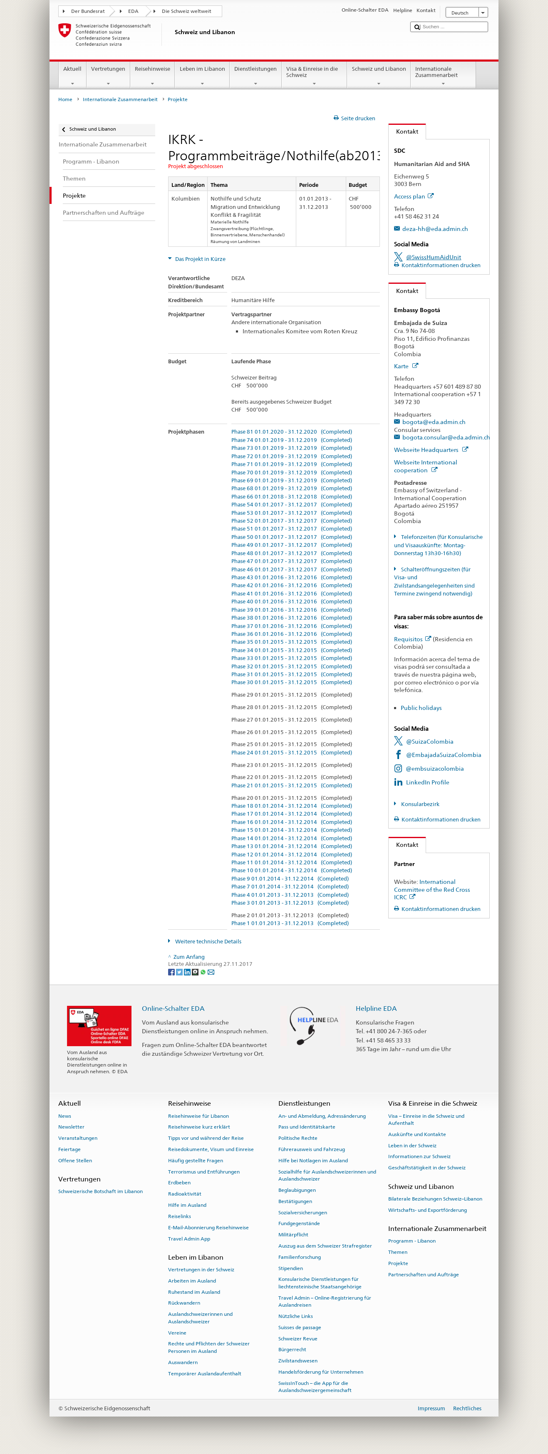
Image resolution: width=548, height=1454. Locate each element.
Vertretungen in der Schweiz (201, 1270)
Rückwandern (184, 1303)
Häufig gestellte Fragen (195, 1161)
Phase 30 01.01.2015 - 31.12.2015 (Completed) (291, 682)
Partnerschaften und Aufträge (423, 1274)
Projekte (398, 1263)
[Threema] (196, 972)
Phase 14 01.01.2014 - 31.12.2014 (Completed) (291, 838)
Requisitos (412, 639)
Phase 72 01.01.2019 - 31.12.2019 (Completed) (291, 456)
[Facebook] (172, 972)
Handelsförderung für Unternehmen (320, 1372)
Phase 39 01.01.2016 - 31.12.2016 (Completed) (291, 610)
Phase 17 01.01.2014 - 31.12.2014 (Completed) (291, 814)
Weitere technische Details (207, 941)
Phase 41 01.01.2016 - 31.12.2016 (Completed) (291, 594)
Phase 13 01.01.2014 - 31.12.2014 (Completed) (291, 846)
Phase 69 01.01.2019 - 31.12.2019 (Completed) (291, 481)
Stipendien (290, 1268)
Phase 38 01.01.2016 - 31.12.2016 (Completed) (291, 618)
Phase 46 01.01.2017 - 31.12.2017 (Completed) (291, 570)
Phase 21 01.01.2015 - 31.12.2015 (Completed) (291, 786)
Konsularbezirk (419, 804)
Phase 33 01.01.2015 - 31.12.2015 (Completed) (291, 658)
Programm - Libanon (412, 1241)
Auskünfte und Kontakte (417, 1134)
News (64, 1116)
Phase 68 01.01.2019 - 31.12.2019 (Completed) (291, 488)
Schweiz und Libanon (378, 76)
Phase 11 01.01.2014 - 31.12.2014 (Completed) (291, 863)
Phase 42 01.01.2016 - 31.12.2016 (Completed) (291, 585)
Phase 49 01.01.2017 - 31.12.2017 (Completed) (291, 545)
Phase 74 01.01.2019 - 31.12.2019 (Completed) (291, 440)
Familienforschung (299, 1257)
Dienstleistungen (255, 76)
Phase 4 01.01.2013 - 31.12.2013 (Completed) (290, 895)
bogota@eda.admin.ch (434, 421)
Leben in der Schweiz (412, 1146)
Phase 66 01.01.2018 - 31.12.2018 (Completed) (291, 497)
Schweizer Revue (297, 1338)
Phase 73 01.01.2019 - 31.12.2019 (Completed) (291, 448)
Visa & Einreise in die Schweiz (314, 76)
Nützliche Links (295, 1316)
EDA (133, 11)
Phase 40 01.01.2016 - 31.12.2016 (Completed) (291, 602)
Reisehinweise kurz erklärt (199, 1127)
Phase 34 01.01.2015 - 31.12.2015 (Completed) (291, 650)
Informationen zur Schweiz (419, 1156)
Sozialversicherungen (302, 1212)
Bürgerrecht (292, 1349)
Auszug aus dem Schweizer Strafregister (325, 1246)
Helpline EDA (376, 1008)
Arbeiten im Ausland (192, 1281)
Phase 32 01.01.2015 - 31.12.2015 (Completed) (291, 667)
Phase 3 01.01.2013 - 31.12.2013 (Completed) (290, 903)
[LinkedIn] (188, 972)
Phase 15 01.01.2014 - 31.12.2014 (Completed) (291, 830)
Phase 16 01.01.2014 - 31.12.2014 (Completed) (291, 822)
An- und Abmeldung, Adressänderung (322, 1116)
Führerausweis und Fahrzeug (311, 1149)
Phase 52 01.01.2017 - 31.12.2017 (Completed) (291, 521)
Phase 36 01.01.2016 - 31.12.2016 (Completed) (291, 634)
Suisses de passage (299, 1327)
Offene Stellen (75, 1161)
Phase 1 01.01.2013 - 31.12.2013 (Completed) (290, 923)
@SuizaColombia (430, 741)
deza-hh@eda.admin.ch (435, 228)
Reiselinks (179, 1216)
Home (65, 99)
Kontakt (403, 131)
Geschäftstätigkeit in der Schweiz (427, 1168)
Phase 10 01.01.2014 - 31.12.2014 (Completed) (291, 870)
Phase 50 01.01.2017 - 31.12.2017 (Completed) (291, 537)
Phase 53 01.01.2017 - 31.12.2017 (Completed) (291, 513)
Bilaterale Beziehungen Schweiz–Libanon (435, 1199)
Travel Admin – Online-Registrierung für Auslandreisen (324, 1301)
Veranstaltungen (77, 1138)
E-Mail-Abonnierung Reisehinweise (208, 1228)
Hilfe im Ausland (187, 1205)
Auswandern (183, 1362)
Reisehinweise (153, 76)
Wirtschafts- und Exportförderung (427, 1210)
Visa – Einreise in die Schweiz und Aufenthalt (426, 1119)
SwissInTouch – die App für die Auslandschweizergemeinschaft (315, 1386)
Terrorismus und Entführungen (204, 1171)
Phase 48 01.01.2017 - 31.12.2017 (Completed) (291, 553)
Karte (406, 366)
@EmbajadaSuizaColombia (443, 754)
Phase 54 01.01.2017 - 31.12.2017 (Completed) (291, 505)
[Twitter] (180, 972)
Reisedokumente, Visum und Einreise (211, 1149)
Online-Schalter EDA (173, 1008)
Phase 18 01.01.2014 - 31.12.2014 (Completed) (291, 806)
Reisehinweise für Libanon (198, 1116)
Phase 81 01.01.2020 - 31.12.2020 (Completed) (291, 432)
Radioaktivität (184, 1194)
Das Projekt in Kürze (200, 259)
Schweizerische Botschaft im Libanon (100, 1191)
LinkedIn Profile (427, 782)
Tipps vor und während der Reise (206, 1138)
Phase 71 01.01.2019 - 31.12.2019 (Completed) (291, 464)
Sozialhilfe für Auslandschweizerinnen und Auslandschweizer (327, 1175)
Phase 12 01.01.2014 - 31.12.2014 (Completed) (291, 855)
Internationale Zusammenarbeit (443, 76)
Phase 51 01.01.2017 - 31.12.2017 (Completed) (291, 529)
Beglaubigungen (297, 1190)
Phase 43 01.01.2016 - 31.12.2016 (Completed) (291, 578)
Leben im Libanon (202, 76)
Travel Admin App (189, 1238)
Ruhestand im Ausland (194, 1292)
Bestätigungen (295, 1201)
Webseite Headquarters (431, 449)
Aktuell (72, 76)
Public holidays (421, 707)
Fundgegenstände (299, 1223)
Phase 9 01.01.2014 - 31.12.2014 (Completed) (290, 879)
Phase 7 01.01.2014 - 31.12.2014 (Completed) (290, 887)
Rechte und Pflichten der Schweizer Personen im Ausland (209, 1347)
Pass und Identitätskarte (306, 1127)
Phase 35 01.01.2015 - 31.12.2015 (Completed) (291, 642)
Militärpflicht (293, 1235)
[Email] (211, 972)
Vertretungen (108, 76)
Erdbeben (179, 1183)
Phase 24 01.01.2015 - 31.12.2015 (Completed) (291, 753)
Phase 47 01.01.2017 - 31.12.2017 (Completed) (291, 561)
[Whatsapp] (204, 972)
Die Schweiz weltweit (186, 11)
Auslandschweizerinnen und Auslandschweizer (200, 1317)
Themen (397, 1252)
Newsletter (71, 1127)
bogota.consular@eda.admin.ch (446, 437)
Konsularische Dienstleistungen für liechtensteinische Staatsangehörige (320, 1282)
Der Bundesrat (88, 11)
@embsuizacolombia (435, 768)
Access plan (414, 196)
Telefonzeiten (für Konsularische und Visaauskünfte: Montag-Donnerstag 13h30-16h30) (438, 545)
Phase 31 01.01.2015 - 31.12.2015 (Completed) (291, 674)
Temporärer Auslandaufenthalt (204, 1373)
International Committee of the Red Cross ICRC (432, 889)
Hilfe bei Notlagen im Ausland (313, 1161)
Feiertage (69, 1149)
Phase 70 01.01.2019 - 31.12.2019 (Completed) (291, 473)
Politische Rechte (297, 1138)
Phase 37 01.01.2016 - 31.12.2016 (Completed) (291, 626)
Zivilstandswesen (297, 1361)
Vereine (177, 1332)
